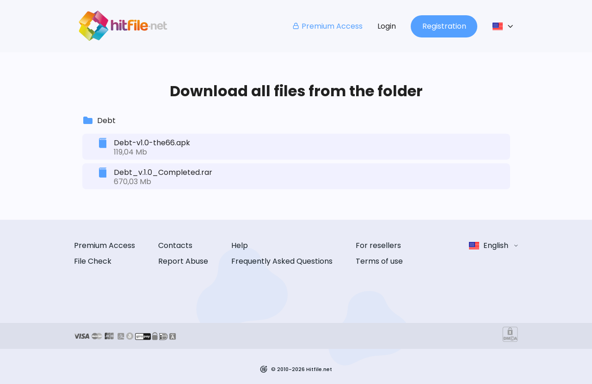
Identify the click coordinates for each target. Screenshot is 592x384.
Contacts (175, 245)
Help (239, 245)
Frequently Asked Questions (282, 261)
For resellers (378, 245)
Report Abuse (183, 261)
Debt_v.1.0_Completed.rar (163, 172)
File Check (92, 261)
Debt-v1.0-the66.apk (152, 142)
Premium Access (327, 26)
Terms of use (379, 261)
